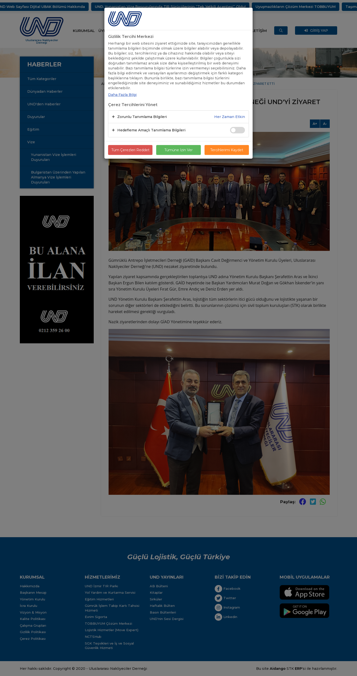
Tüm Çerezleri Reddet (130, 150)
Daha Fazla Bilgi (122, 94)
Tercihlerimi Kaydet (226, 150)
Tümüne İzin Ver (178, 150)
